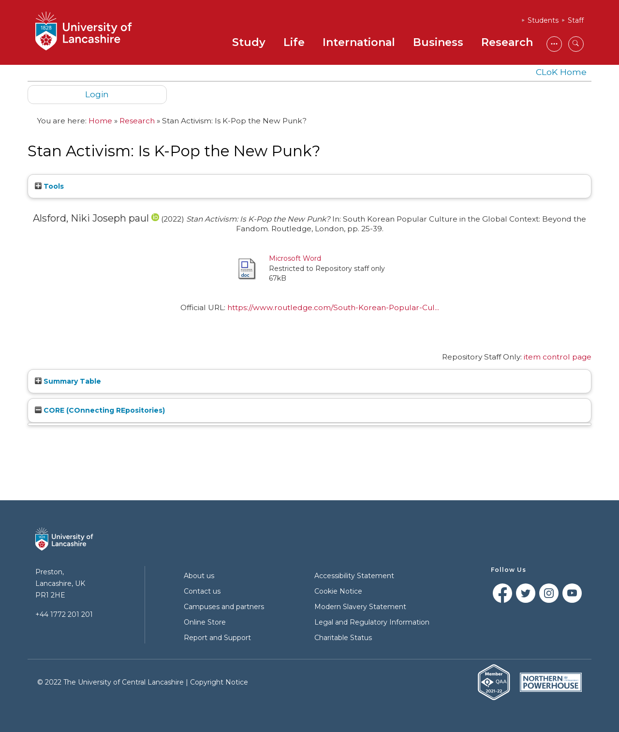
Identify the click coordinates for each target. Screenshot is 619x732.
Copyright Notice (219, 682)
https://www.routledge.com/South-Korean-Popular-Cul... (333, 307)
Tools (49, 186)
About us (199, 575)
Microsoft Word (295, 258)
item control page (557, 356)
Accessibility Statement (354, 575)
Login (97, 94)
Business (438, 42)
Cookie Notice (338, 591)
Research (507, 42)
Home (100, 120)
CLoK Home (561, 72)
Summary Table (68, 381)
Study (248, 42)
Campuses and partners (224, 606)
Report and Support (217, 637)
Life (294, 42)
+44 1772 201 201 (64, 614)
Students (543, 20)
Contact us (202, 591)
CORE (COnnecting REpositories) (100, 410)
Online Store (205, 622)
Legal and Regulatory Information (371, 622)
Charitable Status (343, 637)
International (359, 42)
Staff (576, 20)
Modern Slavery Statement (360, 606)
